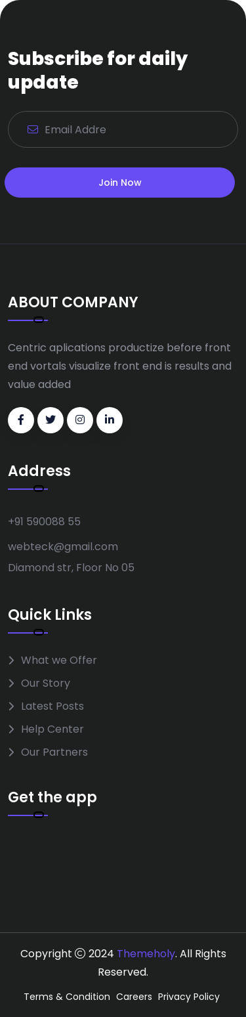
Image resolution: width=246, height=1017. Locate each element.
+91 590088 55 (44, 521)
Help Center (52, 729)
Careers (134, 996)
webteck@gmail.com (63, 546)
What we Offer (59, 660)
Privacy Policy (189, 996)
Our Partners (54, 752)
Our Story (45, 683)
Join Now (120, 182)
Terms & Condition (67, 996)
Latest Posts (52, 706)
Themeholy (146, 953)
